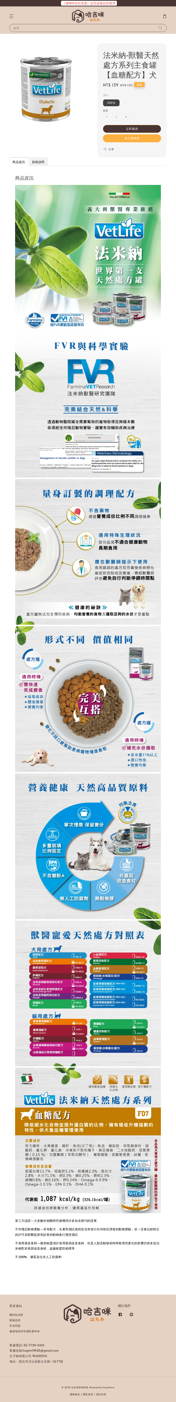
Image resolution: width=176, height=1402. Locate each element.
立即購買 (132, 129)
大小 (105, 95)
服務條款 (75, 1394)
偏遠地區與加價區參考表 (24, 1331)
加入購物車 (132, 138)
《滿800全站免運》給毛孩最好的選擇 (89, 3)
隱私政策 (88, 1394)
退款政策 (101, 1394)
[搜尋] (160, 28)
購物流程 (14, 1320)
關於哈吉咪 (16, 1315)
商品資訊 (18, 162)
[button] (11, 16)
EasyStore (108, 1387)
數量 (105, 110)
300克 (111, 103)
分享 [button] (108, 149)
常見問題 (14, 1325)
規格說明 (38, 162)
